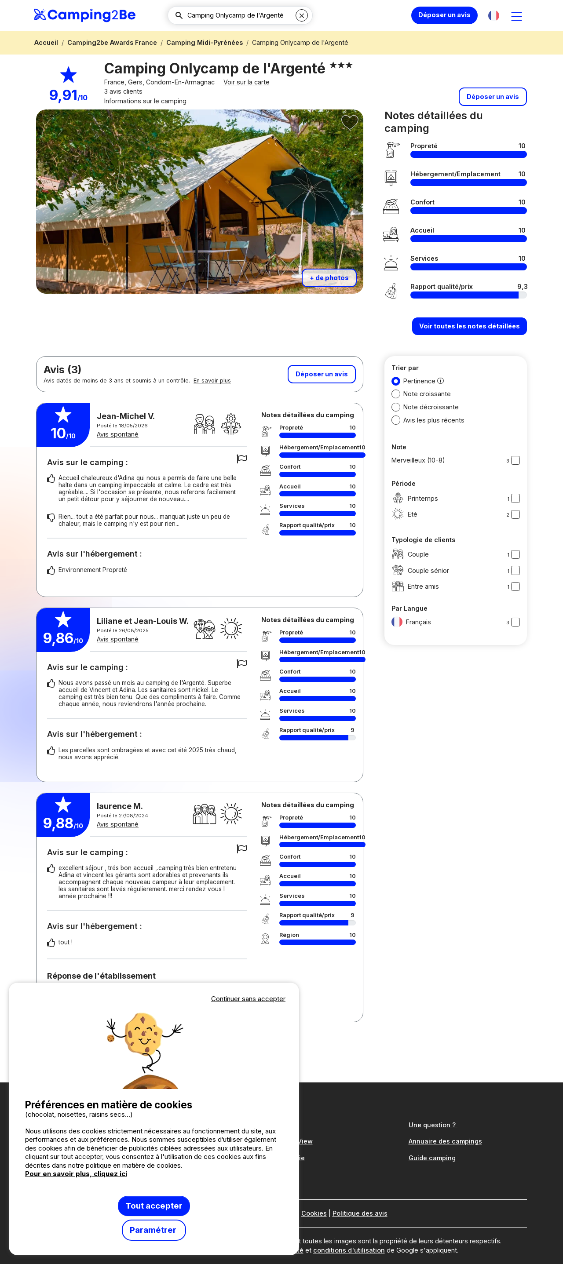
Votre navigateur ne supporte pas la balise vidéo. (154, 1047)
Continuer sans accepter (248, 998)
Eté (404, 526)
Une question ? (433, 1125)
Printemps (414, 509)
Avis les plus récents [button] (433, 431)
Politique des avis (360, 1213)
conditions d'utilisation (349, 1250)
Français (411, 633)
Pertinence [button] (419, 392)
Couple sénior (420, 582)
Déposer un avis (444, 14)
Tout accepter (154, 1206)
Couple (410, 565)
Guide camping (432, 1158)
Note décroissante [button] (431, 418)
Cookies (314, 1213)
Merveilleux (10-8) (418, 471)
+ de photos (329, 289)
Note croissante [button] (427, 405)
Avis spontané (126, 445)
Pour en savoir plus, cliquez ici (76, 1173)
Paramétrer (154, 1230)
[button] (493, 15)
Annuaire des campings (445, 1141)
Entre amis (415, 598)
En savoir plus (212, 391)
